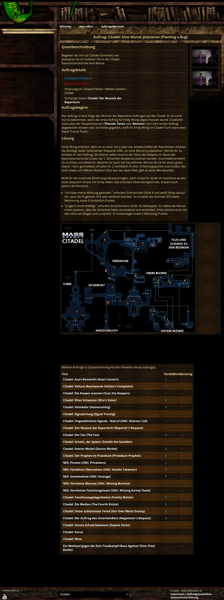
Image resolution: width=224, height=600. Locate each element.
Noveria (138, 124)
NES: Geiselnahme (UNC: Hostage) (87, 476)
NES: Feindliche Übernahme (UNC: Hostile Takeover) (100, 470)
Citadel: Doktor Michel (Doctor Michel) (90, 449)
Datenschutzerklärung (185, 597)
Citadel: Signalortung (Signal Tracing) (89, 414)
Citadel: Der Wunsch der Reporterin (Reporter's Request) (103, 428)
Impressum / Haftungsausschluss (191, 594)
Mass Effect (86, 26)
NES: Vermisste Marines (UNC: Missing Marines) (96, 483)
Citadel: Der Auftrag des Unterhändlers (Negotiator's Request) (107, 518)
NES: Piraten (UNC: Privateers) (84, 463)
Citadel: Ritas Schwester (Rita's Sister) (90, 400)
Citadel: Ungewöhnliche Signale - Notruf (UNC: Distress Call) (105, 421)
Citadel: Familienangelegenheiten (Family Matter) (98, 497)
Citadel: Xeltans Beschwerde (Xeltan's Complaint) (98, 386)
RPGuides (65, 26)
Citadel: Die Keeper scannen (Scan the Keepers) (96, 393)
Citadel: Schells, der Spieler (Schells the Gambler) (97, 442)
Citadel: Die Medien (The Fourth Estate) (90, 504)
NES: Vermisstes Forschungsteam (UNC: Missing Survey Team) (106, 490)
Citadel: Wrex (72, 539)
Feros (121, 124)
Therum (110, 124)
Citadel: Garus (73, 532)
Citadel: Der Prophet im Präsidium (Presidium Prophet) (102, 456)
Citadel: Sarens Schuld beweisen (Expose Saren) (96, 525)
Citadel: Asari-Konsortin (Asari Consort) (91, 379)
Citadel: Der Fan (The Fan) (81, 435)
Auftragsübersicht (112, 26)
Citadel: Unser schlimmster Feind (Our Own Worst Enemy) (104, 511)
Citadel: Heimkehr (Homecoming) (86, 407)
